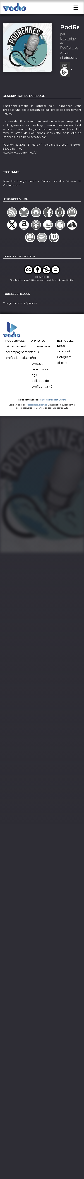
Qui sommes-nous (41, 358)
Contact (37, 372)
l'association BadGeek (37, 414)
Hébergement (16, 355)
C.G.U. (35, 384)
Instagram (64, 366)
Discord (62, 372)
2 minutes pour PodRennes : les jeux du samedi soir (74, 79)
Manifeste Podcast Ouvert (52, 409)
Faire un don (40, 378)
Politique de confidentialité (42, 392)
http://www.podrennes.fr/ (19, 161)
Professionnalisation (20, 366)
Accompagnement (19, 361)
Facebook (64, 360)
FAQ (34, 366)
